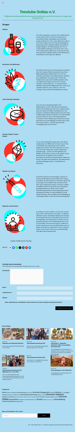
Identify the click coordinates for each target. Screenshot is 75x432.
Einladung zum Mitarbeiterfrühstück (12, 343)
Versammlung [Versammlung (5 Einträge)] (6, 401)
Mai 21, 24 (29, 355)
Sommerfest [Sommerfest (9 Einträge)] (13, 399)
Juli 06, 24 (4, 368)
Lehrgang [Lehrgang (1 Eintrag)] (44, 394)
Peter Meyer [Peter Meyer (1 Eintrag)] (29, 396)
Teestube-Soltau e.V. (37, 11)
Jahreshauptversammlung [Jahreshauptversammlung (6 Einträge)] (28, 394)
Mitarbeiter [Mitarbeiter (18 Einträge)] (50, 394)
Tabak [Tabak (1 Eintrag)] (35, 399)
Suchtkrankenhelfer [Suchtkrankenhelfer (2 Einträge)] (28, 399)
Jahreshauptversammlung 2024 (36, 357)
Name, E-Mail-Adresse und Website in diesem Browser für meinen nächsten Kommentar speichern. (33, 302)
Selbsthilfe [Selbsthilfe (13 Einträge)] (63, 397)
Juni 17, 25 (29, 341)
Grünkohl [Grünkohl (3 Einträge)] (4, 394)
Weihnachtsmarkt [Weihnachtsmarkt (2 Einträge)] (19, 401)
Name (4, 287)
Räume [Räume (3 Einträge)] (53, 397)
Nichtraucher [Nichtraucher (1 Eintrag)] (20, 396)
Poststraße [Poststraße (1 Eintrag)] (34, 396)
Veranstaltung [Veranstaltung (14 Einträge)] (59, 399)
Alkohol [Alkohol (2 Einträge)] (9, 392)
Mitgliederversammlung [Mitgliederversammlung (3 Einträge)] (8, 397)
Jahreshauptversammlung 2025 (36, 343)
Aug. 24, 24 (53, 341)
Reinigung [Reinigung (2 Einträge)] (47, 397)
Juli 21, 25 (4, 341)
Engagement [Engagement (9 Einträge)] (45, 392)
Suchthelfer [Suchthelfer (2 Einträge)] (21, 399)
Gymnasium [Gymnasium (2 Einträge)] (10, 394)
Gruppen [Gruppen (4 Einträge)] (66, 392)
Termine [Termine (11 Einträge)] (40, 399)
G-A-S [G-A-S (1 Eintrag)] (63, 392)
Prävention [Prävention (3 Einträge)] (42, 397)
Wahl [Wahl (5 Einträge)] (12, 401)
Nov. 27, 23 (53, 368)
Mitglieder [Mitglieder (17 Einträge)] (60, 394)
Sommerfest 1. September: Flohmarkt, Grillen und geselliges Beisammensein (60, 345)
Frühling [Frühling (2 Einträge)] (52, 392)
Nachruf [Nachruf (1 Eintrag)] (16, 396)
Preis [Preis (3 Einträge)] (37, 397)
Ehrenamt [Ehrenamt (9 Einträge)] (36, 392)
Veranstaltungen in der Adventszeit (61, 370)
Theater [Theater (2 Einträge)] (45, 399)
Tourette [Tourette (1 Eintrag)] (48, 399)
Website (4, 297)
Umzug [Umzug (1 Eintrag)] (52, 399)
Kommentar (6, 270)
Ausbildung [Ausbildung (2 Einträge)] (13, 392)
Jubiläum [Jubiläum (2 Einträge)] (39, 394)
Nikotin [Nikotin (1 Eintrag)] (25, 396)
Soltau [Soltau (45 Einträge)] (5, 399)
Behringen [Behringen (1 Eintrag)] (30, 392)
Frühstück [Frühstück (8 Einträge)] (57, 392)
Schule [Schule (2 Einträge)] (56, 397)
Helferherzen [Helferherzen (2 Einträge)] (16, 394)
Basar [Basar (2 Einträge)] (26, 392)
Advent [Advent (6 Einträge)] (4, 392)
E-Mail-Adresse (7, 292)
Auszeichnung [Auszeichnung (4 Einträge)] (21, 392)
